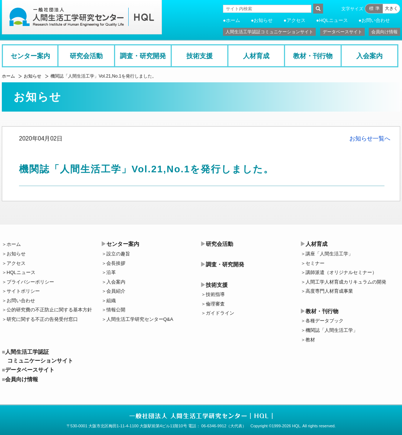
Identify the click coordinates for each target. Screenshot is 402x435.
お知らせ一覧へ (369, 138)
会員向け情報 (384, 31)
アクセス (296, 20)
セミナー (315, 263)
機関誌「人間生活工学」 (332, 330)
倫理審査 (215, 304)
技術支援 (199, 56)
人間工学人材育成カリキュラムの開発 (346, 282)
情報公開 (115, 309)
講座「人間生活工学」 (329, 253)
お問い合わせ (375, 20)
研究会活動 (86, 56)
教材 (310, 339)
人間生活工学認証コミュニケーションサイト (269, 31)
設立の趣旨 (118, 253)
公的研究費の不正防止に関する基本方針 (49, 309)
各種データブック (325, 320)
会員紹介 (115, 291)
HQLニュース (333, 20)
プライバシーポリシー (30, 282)
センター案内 (30, 56)
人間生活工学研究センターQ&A (139, 319)
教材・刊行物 (313, 56)
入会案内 (369, 56)
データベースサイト (342, 31)
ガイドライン (220, 313)
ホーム (233, 20)
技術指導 (215, 294)
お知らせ (263, 20)
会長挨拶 (115, 263)
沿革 (111, 272)
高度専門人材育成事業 (329, 291)
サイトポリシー (23, 291)
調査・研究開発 (143, 56)
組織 (111, 300)
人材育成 (256, 56)
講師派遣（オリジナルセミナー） (341, 272)
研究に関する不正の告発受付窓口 (42, 319)
